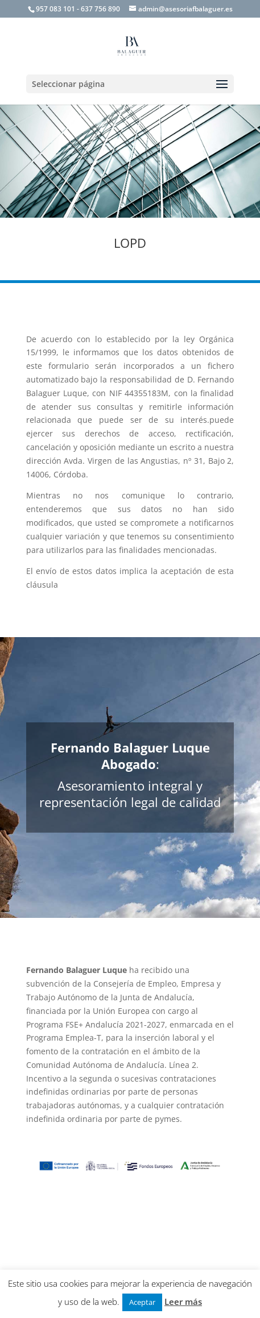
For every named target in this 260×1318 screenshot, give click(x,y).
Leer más (183, 1301)
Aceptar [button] (142, 1302)
